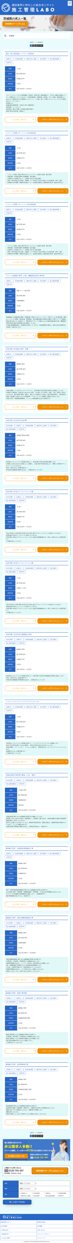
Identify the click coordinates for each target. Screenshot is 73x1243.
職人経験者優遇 (50, 1196)
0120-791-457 (16, 1170)
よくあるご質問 (5, 1238)
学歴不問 (60, 1196)
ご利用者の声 (5, 1234)
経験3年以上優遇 (25, 1196)
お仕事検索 (4, 1226)
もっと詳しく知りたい (23, 119)
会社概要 (39, 1226)
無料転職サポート (6, 1222)
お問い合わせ (41, 1230)
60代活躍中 (37, 1193)
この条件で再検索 (17, 1202)
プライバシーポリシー (43, 1234)
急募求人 (48, 1193)
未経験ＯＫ (24, 1193)
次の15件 (40, 45)
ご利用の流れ (5, 1230)
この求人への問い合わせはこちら (54, 119)
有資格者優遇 (62, 1193)
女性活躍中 (37, 1196)
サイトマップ (41, 1238)
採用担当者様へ (41, 1222)
